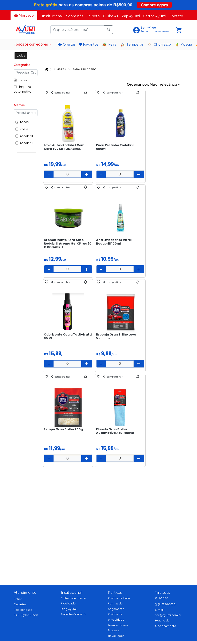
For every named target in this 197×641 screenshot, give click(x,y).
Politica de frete (119, 598)
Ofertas (66, 44)
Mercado (24, 15)
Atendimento (25, 593)
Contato (176, 16)
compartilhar (60, 92)
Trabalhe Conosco (73, 614)
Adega (183, 44)
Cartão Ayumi (154, 16)
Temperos (132, 44)
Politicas (115, 593)
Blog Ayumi (68, 609)
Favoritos (88, 44)
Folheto (93, 16)
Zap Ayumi (131, 16)
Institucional (52, 16)
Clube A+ (110, 16)
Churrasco (159, 44)
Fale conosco (23, 609)
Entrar (18, 599)
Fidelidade (68, 603)
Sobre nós (74, 16)
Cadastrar (20, 604)
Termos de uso (118, 625)
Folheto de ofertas (73, 598)
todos (21, 55)
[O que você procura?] (77, 29)
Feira (109, 44)
